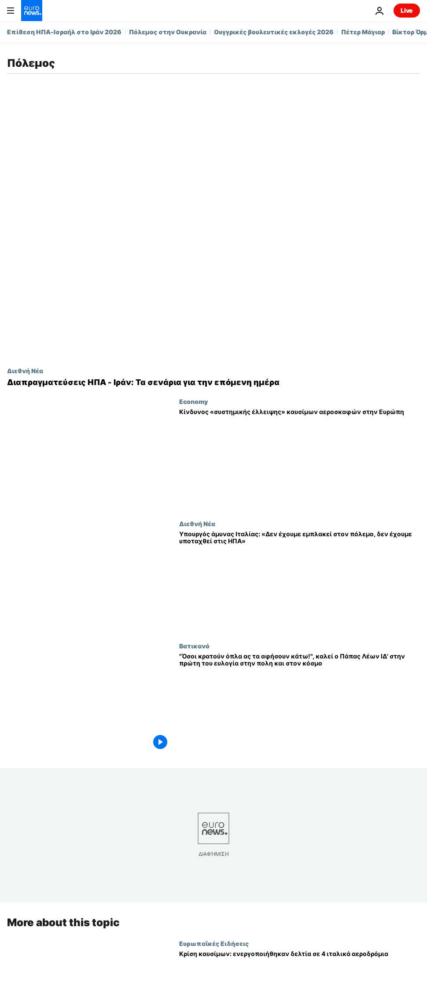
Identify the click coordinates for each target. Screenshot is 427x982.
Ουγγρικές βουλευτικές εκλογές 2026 (274, 32)
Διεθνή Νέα (25, 370)
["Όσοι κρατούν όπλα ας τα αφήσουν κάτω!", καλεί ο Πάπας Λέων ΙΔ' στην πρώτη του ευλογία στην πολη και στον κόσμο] (299, 703)
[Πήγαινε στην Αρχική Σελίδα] (31, 10)
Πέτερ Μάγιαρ (363, 32)
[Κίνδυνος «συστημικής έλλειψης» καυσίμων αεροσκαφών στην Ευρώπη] (299, 458)
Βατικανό (194, 645)
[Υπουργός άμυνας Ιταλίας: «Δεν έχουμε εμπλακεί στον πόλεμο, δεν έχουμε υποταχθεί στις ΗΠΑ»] (299, 581)
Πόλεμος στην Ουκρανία (167, 32)
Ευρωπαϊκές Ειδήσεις (214, 942)
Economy (193, 401)
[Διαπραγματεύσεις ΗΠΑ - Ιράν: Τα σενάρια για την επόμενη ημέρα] (213, 382)
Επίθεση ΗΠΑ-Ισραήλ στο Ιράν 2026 (64, 32)
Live (407, 10)
